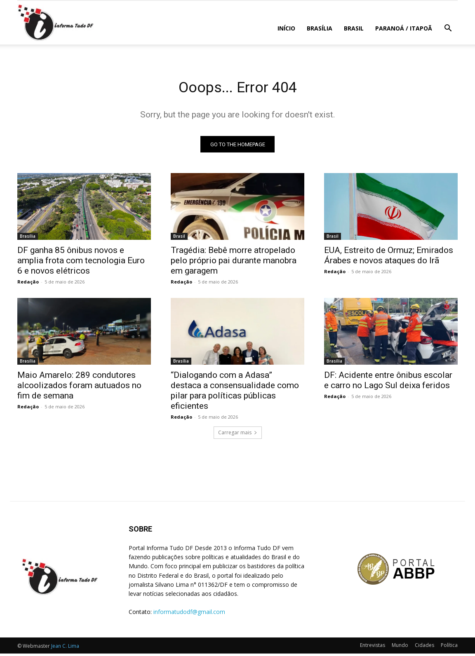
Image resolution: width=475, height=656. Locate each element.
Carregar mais (237, 434)
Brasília (319, 28)
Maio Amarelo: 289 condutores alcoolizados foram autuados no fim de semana (79, 388)
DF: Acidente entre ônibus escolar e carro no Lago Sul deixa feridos (388, 383)
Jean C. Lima (65, 648)
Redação (28, 284)
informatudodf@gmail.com (189, 614)
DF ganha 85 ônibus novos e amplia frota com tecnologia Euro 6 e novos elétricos (81, 263)
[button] (448, 29)
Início (286, 28)
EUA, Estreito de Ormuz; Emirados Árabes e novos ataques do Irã (388, 258)
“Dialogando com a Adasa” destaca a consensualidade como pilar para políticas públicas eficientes (235, 393)
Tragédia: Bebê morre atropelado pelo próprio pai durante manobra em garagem (233, 263)
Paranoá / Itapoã (403, 28)
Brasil (354, 28)
